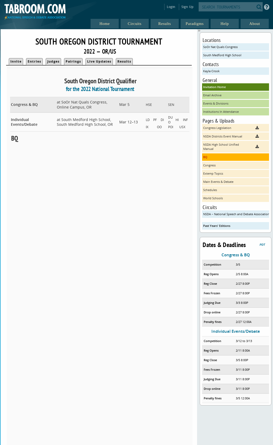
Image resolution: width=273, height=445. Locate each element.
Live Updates (99, 61)
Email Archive (212, 95)
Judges (53, 61)
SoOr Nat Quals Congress (220, 47)
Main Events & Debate (218, 182)
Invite (16, 61)
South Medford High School (222, 55)
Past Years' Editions (216, 226)
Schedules (210, 190)
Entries (34, 61)
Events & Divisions (215, 103)
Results (124, 61)
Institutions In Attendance (221, 112)
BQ (205, 157)
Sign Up (187, 7)
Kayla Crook (211, 71)
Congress (209, 165)
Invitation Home (214, 87)
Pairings (73, 61)
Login (171, 7)
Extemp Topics (213, 173)
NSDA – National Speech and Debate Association (236, 214)
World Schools (213, 198)
